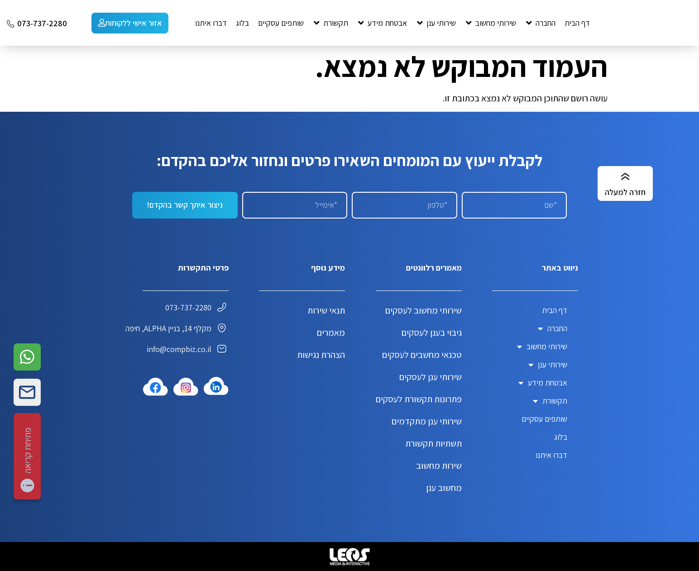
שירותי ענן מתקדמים (427, 421)
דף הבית (554, 310)
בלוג (560, 437)
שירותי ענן (547, 364)
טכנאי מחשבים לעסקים (422, 355)
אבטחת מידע (542, 382)
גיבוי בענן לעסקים (432, 332)
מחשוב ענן (444, 488)
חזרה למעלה (625, 192)
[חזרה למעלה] (625, 177)
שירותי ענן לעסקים (430, 377)
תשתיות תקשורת (433, 443)
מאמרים (331, 332)
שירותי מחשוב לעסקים (423, 310)
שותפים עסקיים (544, 419)
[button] (540, 22)
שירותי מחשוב (542, 346)
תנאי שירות (326, 310)
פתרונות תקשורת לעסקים (419, 399)
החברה (552, 328)
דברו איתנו (551, 455)
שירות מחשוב (439, 465)
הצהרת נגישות (321, 355)
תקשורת (550, 400)
